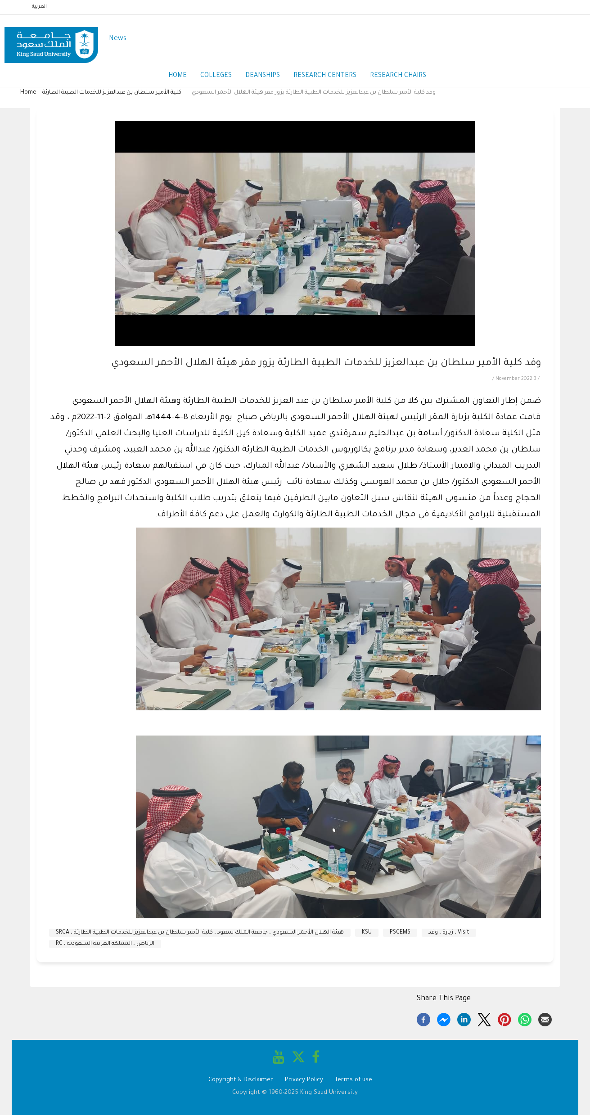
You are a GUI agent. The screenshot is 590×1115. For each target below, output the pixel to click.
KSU (367, 933)
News (117, 39)
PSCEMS (400, 933)
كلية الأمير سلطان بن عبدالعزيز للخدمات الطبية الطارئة (111, 93)
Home (177, 76)
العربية (39, 6)
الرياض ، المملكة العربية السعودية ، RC (105, 944)
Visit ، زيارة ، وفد (448, 933)
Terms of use (353, 1080)
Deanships (262, 76)
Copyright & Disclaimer (240, 1080)
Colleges (216, 76)
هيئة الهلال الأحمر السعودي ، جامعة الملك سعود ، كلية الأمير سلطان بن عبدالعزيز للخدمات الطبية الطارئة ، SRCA (200, 933)
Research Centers (324, 76)
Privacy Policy (304, 1080)
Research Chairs (398, 76)
